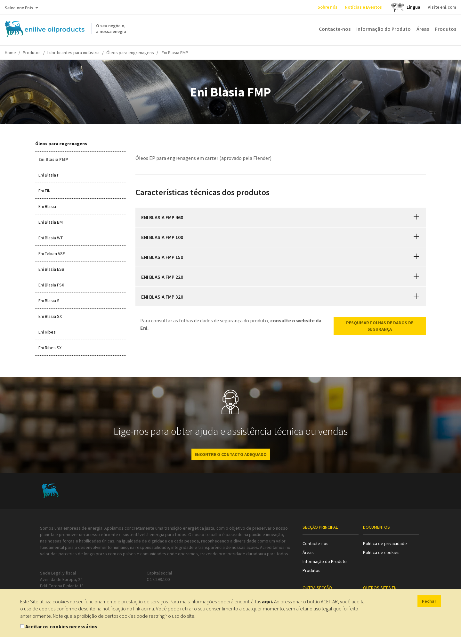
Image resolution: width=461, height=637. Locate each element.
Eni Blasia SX (50, 316)
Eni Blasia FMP (53, 159)
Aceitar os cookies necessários (61, 626)
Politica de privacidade (385, 543)
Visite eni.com (442, 7)
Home (10, 52)
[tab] (280, 217)
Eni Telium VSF (51, 253)
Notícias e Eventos (363, 7)
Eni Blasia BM (50, 222)
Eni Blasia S (49, 300)
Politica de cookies (381, 552)
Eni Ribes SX (49, 348)
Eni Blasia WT (50, 238)
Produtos (445, 29)
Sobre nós (327, 7)
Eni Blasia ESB (51, 269)
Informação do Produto (383, 29)
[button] (416, 217)
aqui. (267, 601)
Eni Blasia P (49, 175)
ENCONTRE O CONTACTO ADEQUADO (231, 454)
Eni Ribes (47, 332)
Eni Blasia (47, 206)
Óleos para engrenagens (130, 52)
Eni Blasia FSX (51, 285)
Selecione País (21, 9)
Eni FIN (44, 191)
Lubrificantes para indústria (73, 52)
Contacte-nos (335, 29)
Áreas (423, 29)
